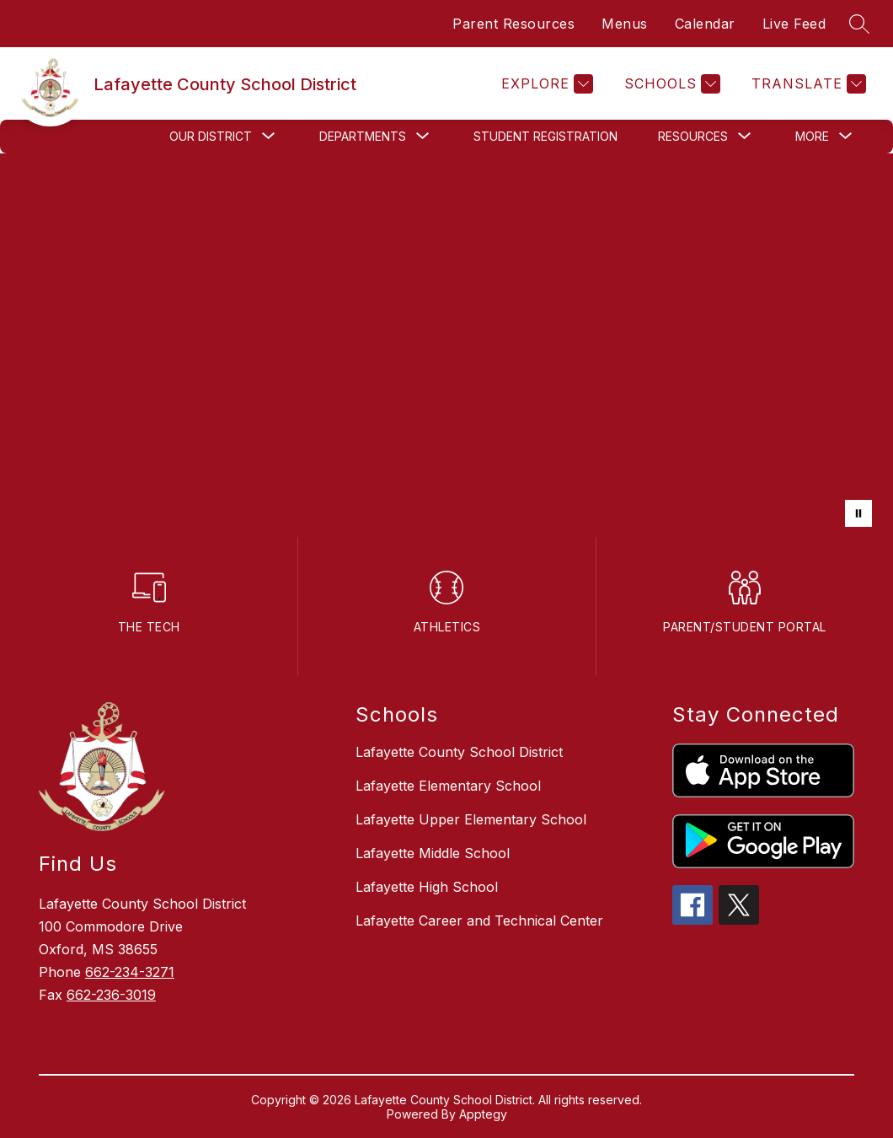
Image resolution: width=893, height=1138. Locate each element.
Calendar (705, 23)
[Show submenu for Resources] (693, 136)
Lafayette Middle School (433, 853)
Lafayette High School (427, 886)
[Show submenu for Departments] (362, 136)
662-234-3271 (129, 972)
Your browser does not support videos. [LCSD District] (446, 345)
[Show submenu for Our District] (210, 136)
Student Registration (545, 136)
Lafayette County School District (459, 751)
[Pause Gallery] (858, 513)
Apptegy (483, 1114)
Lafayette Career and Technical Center (479, 920)
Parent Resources (513, 23)
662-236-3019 (111, 994)
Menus (625, 23)
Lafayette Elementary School (448, 785)
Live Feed (794, 23)
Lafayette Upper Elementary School (471, 819)
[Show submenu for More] (812, 136)
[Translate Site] (806, 83)
